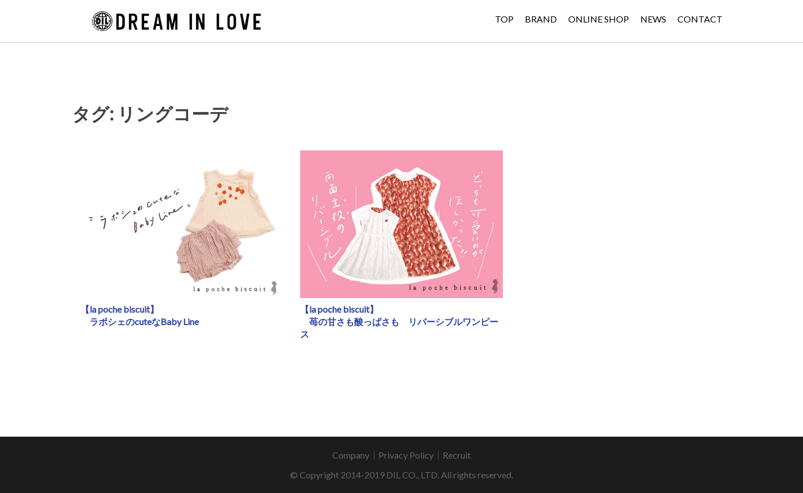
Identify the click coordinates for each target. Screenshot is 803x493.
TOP (504, 19)
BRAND (541, 19)
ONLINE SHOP (598, 19)
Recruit (457, 455)
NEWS (653, 19)
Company (350, 455)
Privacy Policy (406, 455)
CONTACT (699, 19)
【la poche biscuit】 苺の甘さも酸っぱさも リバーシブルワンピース (399, 321)
